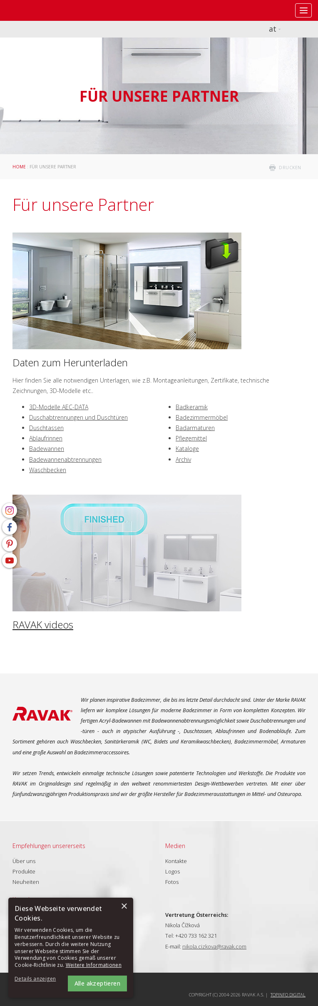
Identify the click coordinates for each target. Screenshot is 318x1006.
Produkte (23, 871)
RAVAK (31, 10)
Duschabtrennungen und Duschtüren (78, 417)
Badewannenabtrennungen (65, 459)
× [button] (124, 906)
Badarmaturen (195, 428)
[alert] (70, 948)
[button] (37, 979)
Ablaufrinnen (45, 438)
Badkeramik (192, 407)
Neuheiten (25, 882)
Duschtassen (46, 428)
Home (19, 167)
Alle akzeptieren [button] (97, 983)
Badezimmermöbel (202, 417)
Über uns (23, 861)
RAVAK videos (42, 624)
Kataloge (187, 449)
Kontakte (176, 861)
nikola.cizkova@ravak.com (214, 946)
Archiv (183, 459)
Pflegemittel (191, 438)
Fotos (172, 882)
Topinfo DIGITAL (288, 994)
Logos (172, 871)
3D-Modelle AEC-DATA (58, 407)
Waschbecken (47, 470)
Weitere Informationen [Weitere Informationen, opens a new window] (94, 964)
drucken (290, 167)
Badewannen (46, 449)
